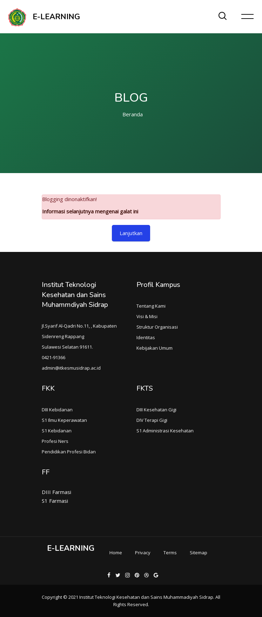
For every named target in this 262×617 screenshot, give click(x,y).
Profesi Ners (55, 441)
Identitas (145, 337)
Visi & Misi (146, 316)
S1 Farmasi (55, 500)
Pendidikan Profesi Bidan (69, 451)
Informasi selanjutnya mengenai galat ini (90, 211)
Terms (170, 552)
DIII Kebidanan (57, 409)
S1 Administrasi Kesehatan (165, 430)
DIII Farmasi (56, 491)
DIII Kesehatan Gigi (156, 409)
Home (115, 552)
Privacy (142, 552)
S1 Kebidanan (57, 430)
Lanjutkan (131, 232)
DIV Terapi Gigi (151, 420)
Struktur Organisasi (157, 327)
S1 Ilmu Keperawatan (64, 420)
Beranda (132, 114)
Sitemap (198, 552)
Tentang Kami (151, 306)
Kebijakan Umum (154, 348)
